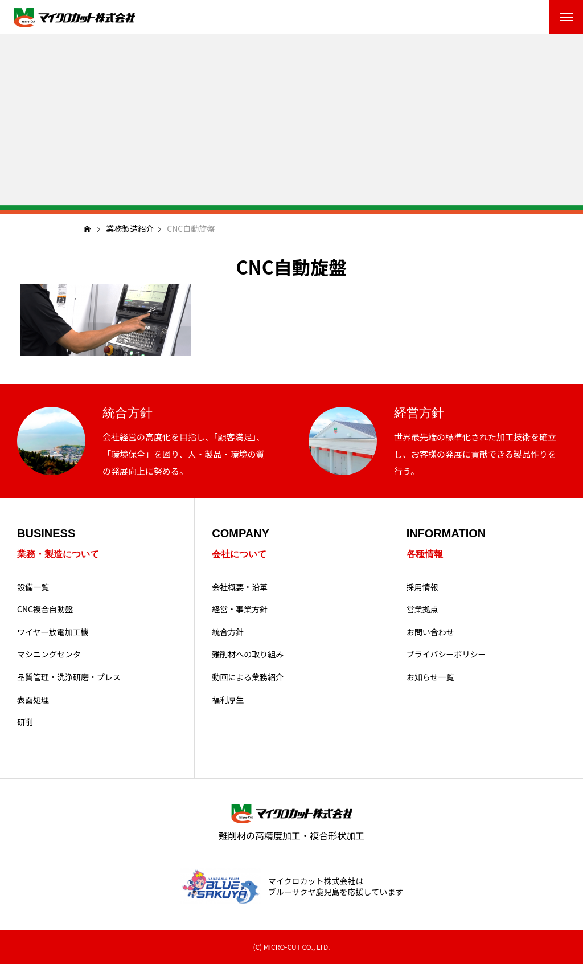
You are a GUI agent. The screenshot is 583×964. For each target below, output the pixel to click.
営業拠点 (422, 609)
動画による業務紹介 (248, 677)
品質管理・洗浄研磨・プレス (69, 677)
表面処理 (33, 700)
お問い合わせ (430, 632)
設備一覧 (33, 587)
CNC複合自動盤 (45, 609)
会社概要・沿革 (240, 587)
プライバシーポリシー (446, 654)
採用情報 (422, 587)
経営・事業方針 (240, 609)
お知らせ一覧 (430, 677)
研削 (25, 722)
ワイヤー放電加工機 (53, 632)
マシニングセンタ (49, 654)
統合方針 (228, 632)
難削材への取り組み (248, 654)
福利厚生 (228, 700)
